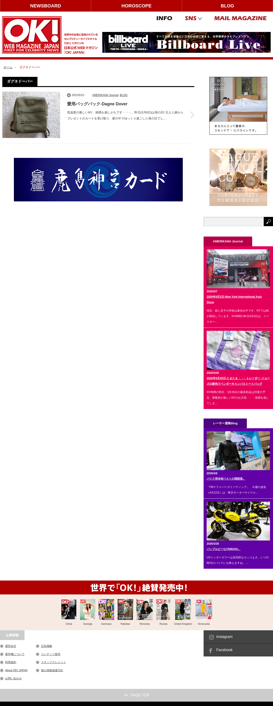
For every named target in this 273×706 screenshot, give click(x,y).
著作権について (15, 654)
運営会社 (10, 646)
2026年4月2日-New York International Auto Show (234, 299)
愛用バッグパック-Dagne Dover (97, 104)
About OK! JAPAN (16, 670)
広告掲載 (46, 646)
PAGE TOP (136, 695)
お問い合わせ (13, 678)
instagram (224, 637)
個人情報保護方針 (52, 670)
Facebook (224, 650)
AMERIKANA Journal (105, 95)
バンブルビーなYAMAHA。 (224, 549)
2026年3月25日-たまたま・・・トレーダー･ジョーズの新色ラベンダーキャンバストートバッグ (238, 381)
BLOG (227, 5)
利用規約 (10, 662)
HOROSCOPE (136, 5)
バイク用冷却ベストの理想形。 (226, 478)
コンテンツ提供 (50, 654)
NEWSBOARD (45, 5)
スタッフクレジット (53, 662)
